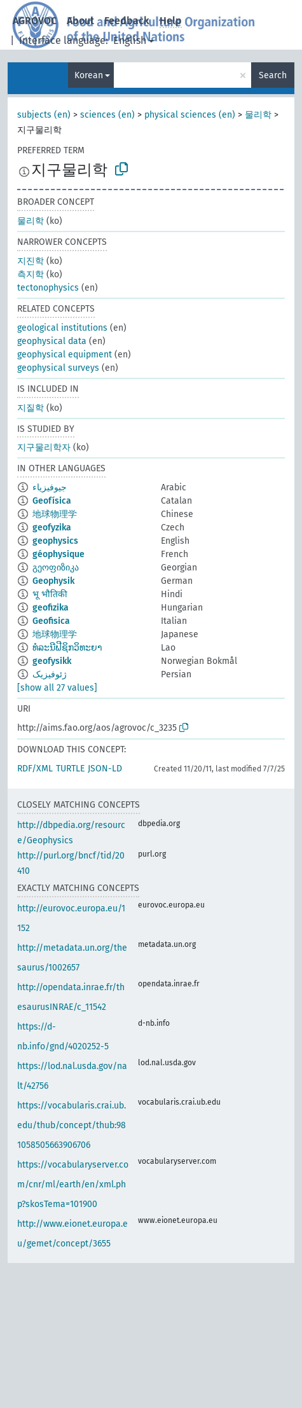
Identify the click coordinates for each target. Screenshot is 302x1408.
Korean (88, 75)
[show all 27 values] (57, 687)
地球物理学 (54, 514)
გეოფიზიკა (55, 567)
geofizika (50, 607)
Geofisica (51, 621)
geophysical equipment (64, 354)
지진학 (30, 261)
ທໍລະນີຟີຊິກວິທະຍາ (67, 647)
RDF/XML (35, 768)
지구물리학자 (44, 447)
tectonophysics (48, 287)
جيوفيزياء (49, 487)
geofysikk (51, 661)
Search (273, 75)
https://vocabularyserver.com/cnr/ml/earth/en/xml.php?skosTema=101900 (72, 1184)
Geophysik (53, 581)
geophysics (55, 540)
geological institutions (62, 327)
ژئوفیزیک (49, 674)
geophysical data (51, 341)
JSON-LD (105, 768)
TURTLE (70, 768)
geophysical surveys (58, 367)
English (129, 40)
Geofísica (51, 500)
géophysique (58, 554)
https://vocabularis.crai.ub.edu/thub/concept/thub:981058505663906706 (71, 1125)
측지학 (30, 274)
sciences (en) (107, 114)
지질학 (30, 408)
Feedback (126, 21)
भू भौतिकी (49, 594)
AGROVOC (35, 21)
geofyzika (51, 527)
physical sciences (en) (189, 114)
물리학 (258, 114)
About (80, 21)
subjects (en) (44, 114)
